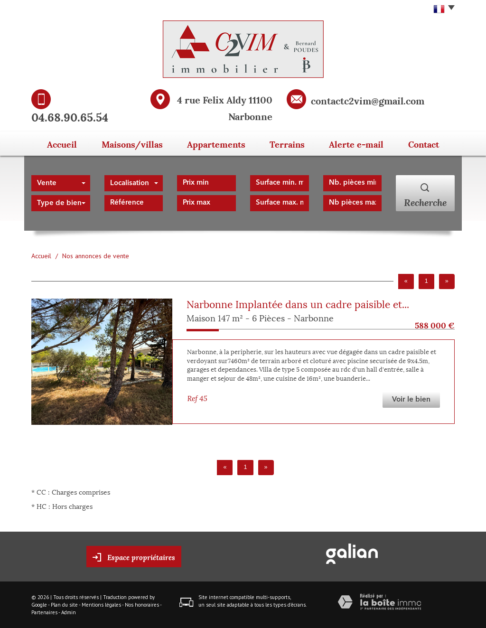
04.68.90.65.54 (69, 116)
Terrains (285, 144)
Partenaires (44, 612)
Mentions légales (101, 604)
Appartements (213, 144)
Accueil (60, 144)
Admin (68, 612)
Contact (424, 144)
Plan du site (64, 604)
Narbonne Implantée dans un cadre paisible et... (298, 303)
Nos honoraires (142, 604)
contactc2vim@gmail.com (367, 100)
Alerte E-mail (355, 144)
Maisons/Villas (131, 144)
